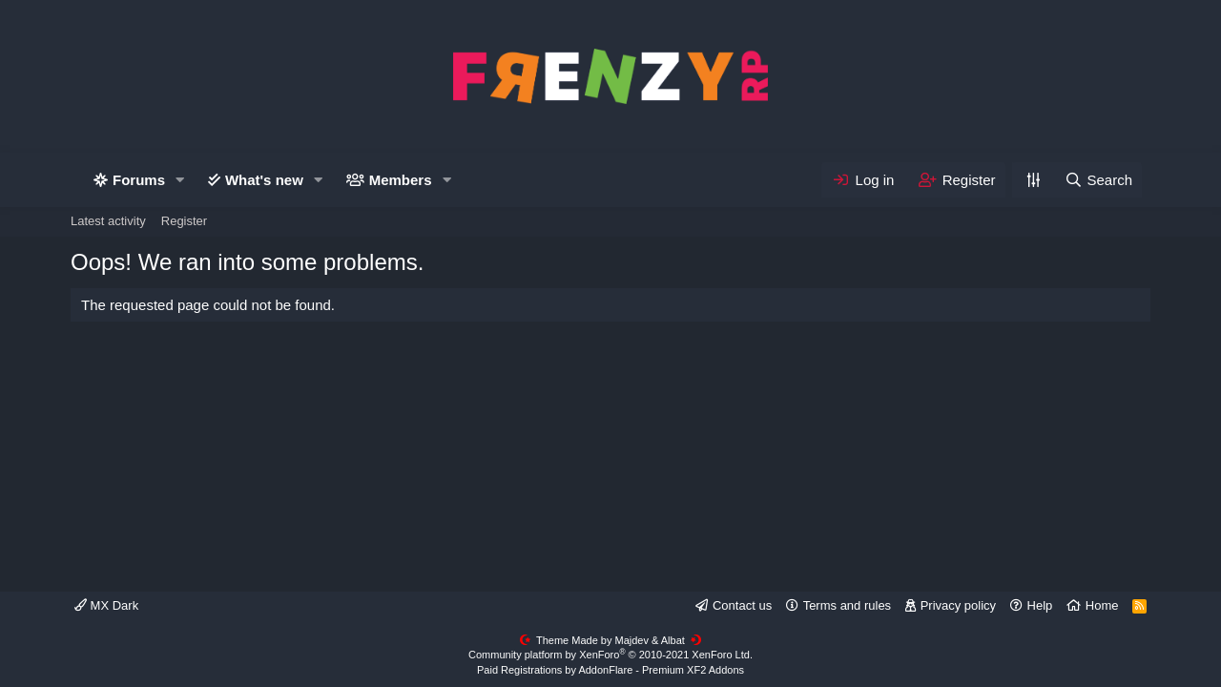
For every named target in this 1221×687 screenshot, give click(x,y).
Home (1102, 605)
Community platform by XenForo (610, 654)
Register (184, 221)
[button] (180, 180)
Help (1040, 605)
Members (400, 180)
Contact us (742, 605)
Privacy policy (958, 605)
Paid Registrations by (610, 670)
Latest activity (108, 221)
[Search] (1098, 180)
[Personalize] (1033, 180)
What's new (264, 180)
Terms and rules (847, 605)
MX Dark (106, 605)
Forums (139, 180)
